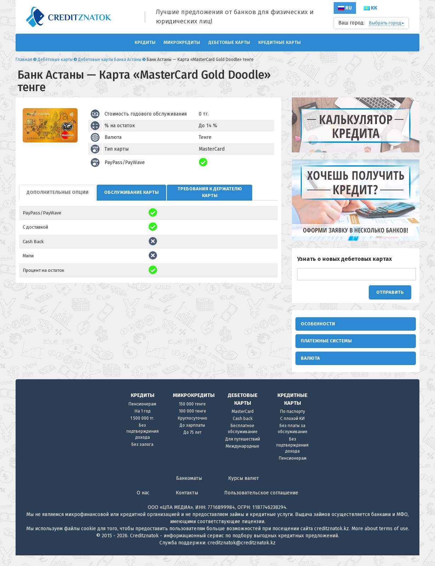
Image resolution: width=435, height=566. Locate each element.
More (357, 539)
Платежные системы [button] (326, 344)
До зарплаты (192, 435)
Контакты (187, 503)
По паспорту (292, 422)
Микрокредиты (182, 42)
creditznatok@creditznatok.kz (242, 553)
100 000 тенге (192, 421)
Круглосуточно (192, 428)
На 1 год (143, 421)
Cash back (243, 429)
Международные (242, 456)
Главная (24, 59)
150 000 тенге (192, 414)
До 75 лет (192, 443)
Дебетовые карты (229, 42)
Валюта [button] (310, 365)
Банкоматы (189, 489)
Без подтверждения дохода (142, 441)
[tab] (57, 193)
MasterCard (243, 422)
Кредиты (145, 42)
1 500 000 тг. (142, 428)
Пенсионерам (142, 414)
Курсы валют (243, 489)
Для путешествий (242, 449)
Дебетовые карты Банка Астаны (109, 59)
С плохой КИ (292, 429)
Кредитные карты (279, 42)
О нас (143, 503)
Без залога (142, 455)
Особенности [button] (318, 323)
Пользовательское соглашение (261, 503)
